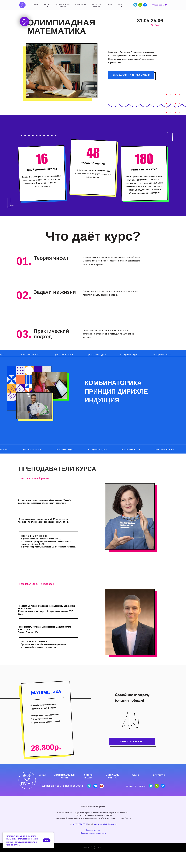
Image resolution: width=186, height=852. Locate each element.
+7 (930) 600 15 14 (159, 5)
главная (35, 5)
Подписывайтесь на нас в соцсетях (62, 785)
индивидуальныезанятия (63, 5)
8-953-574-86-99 (80, 824)
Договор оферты (93, 830)
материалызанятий (96, 5)
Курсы (46, 5)
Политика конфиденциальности (93, 833)
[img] (22, 5)
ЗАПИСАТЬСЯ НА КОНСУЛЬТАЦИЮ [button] (131, 75)
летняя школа (80, 5)
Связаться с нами (134, 786)
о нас (120, 5)
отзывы (109, 5)
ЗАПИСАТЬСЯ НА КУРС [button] (131, 741)
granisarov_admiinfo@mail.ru (105, 824)
